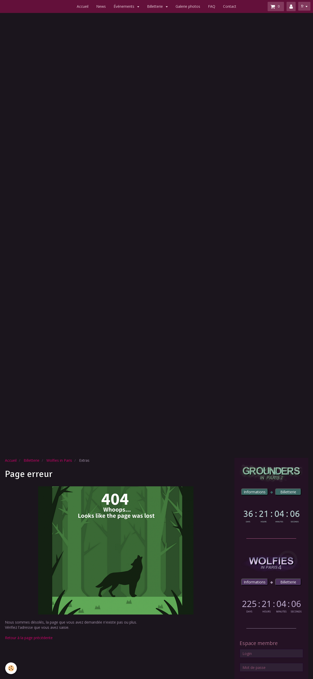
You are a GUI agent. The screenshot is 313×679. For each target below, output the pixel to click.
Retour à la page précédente (29, 637)
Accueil (82, 6)
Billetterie (155, 6)
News (101, 6)
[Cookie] (11, 668)
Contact (229, 6)
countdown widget (271, 515)
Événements (124, 6)
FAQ (211, 6)
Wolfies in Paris (59, 460)
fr (302, 6)
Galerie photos (188, 6)
